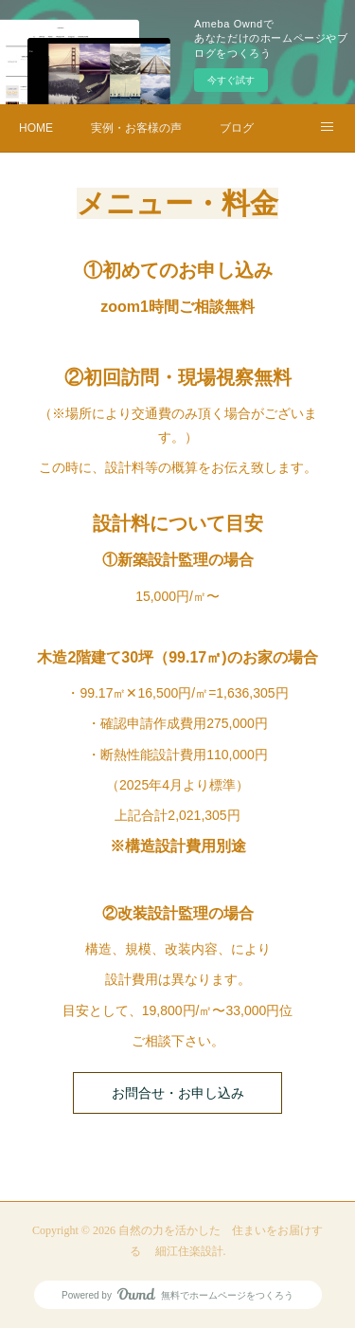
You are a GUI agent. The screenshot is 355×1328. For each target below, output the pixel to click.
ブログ (237, 128)
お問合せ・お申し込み (178, 1093)
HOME (36, 128)
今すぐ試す (231, 80)
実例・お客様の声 (136, 128)
